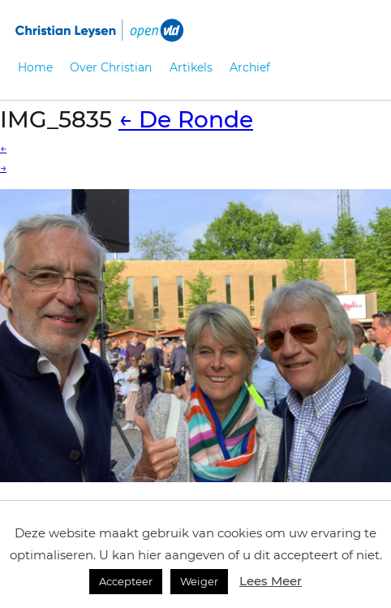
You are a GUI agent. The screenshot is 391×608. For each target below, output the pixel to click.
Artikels (191, 67)
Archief (250, 67)
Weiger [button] (199, 581)
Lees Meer (270, 581)
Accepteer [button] (126, 581)
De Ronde (185, 119)
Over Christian (111, 67)
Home (35, 67)
